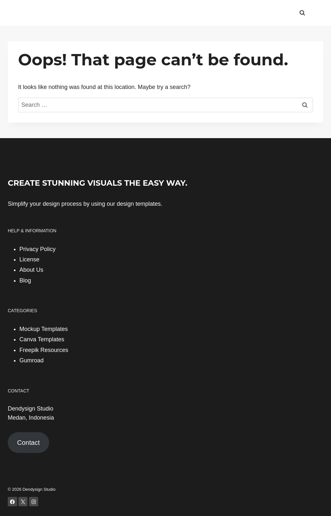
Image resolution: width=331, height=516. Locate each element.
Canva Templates (41, 339)
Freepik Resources (43, 350)
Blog (25, 280)
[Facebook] (12, 501)
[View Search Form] (302, 13)
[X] (23, 501)
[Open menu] (317, 13)
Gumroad (31, 360)
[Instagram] (33, 501)
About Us (31, 270)
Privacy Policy (37, 249)
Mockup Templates (43, 329)
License (29, 259)
